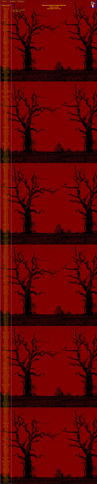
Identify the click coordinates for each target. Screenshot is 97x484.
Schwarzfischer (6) (6, 384)
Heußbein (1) (6, 160)
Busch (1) (6, 44)
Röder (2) (6, 347)
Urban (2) (6, 440)
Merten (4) (6, 263)
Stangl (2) (6, 411)
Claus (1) (6, 56)
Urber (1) (6, 441)
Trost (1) (6, 433)
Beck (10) (6, 22)
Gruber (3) (6, 130)
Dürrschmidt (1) (6, 77)
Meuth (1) (6, 268)
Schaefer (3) (5, 351)
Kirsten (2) (6, 192)
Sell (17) (6, 392)
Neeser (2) (6, 282)
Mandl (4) (6, 251)
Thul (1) (5, 428)
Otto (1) (5, 303)
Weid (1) (6, 455)
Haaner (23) (5, 141)
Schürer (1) (6, 389)
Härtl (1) (6, 173)
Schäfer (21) (5, 386)
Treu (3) (6, 430)
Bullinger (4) (5, 41)
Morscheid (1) (6, 275)
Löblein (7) (6, 248)
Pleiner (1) (6, 324)
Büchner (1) (5, 47)
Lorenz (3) (6, 245)
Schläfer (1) (5, 366)
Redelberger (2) (6, 333)
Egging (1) (6, 81)
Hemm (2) (6, 153)
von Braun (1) (6, 480)
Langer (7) (6, 227)
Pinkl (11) (6, 322)
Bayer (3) (6, 21)
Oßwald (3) (6, 304)
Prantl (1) (6, 328)
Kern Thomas (16, 11)
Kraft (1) (6, 210)
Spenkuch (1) (6, 403)
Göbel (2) (6, 136)
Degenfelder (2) (6, 65)
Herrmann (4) (6, 158)
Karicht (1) (6, 182)
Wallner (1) (6, 447)
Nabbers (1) (5, 281)
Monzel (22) (5, 273)
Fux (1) (5, 111)
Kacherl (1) (6, 181)
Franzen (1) (6, 107)
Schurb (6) (6, 381)
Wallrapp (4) (5, 449)
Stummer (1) (5, 419)
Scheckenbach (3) (5, 353)
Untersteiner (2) (6, 439)
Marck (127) (5, 253)
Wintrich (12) (6, 468)
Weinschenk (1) (6, 457)
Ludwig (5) (6, 246)
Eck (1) (5, 80)
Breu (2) (6, 33)
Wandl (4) (6, 451)
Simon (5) (6, 399)
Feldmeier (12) (6, 97)
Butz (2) (5, 45)
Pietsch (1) (6, 320)
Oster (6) (6, 300)
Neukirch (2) (5, 286)
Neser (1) (6, 284)
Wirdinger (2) (6, 469)
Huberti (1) (6, 169)
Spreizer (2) (5, 407)
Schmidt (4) (5, 372)
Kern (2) (6, 190)
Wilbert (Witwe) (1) (6, 461)
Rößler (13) (6, 348)
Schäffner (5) (5, 388)
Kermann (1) (5, 188)
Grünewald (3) (6, 133)
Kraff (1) (6, 209)
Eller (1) (6, 83)
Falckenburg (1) (6, 96)
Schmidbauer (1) (5, 370)
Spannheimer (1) (5, 402)
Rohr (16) (6, 342)
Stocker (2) (6, 416)
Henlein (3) (6, 155)
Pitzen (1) (6, 323)
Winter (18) (5, 467)
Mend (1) (6, 260)
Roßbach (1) (5, 345)
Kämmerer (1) (6, 224)
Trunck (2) (6, 434)
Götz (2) (6, 138)
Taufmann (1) (6, 423)
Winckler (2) (5, 463)
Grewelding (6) (6, 127)
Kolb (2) (6, 202)
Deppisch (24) (6, 69)
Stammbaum (21, 1)
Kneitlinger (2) (6, 197)
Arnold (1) (6, 11)
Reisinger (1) (6, 336)
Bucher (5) (6, 39)
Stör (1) (5, 421)
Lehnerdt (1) (5, 231)
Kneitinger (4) (6, 196)
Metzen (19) (5, 265)
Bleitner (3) (6, 27)
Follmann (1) (6, 103)
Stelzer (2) (6, 414)
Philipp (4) (6, 319)
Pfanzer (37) (5, 315)
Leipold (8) (6, 235)
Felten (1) (6, 98)
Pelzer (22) (6, 313)
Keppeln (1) (5, 187)
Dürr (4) (5, 76)
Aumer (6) (6, 12)
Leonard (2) (5, 236)
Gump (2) (6, 135)
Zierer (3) (6, 474)
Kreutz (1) (6, 214)
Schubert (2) (5, 380)
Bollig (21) (6, 28)
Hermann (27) (6, 157)
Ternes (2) (6, 424)
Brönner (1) (5, 37)
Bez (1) (5, 25)
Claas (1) (6, 54)
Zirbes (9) (6, 477)
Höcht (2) (6, 175)
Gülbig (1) (6, 140)
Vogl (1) (6, 445)
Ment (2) (6, 262)
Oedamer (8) (5, 293)
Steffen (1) (6, 412)
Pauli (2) (6, 309)
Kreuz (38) (6, 215)
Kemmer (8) (5, 186)
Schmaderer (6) (6, 367)
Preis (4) (6, 329)
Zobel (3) (6, 478)
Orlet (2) (6, 295)
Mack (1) (6, 249)
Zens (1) (6, 473)
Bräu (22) (6, 36)
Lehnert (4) (6, 232)
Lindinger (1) (6, 242)
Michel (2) (6, 269)
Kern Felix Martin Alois (19, 10)
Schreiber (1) (6, 379)
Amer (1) (6, 10)
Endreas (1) (6, 86)
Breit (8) (6, 32)
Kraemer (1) (5, 208)
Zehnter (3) (6, 472)
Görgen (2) (6, 137)
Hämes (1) (6, 171)
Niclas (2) (6, 290)
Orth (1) (5, 296)
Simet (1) (6, 397)
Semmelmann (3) (5, 394)
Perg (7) (5, 314)
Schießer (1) (5, 362)
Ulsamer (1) (5, 438)
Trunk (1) (6, 435)
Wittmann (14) (6, 471)
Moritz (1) (6, 274)
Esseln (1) (6, 93)
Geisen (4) (6, 115)
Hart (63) (6, 148)
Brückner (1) (5, 38)
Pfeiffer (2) (6, 317)
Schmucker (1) (6, 374)
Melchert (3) (5, 258)
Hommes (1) (5, 168)
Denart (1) (6, 67)
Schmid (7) (6, 369)
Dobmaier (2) (6, 71)
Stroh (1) (6, 418)
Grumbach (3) (6, 131)
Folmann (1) (5, 104)
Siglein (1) (6, 396)
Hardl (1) (6, 147)
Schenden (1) (6, 358)
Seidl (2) (6, 391)
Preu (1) (5, 330)
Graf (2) (5, 125)
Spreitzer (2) (5, 406)
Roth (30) (6, 344)
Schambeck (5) (6, 352)
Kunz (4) (6, 223)
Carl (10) (6, 49)
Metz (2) (6, 264)
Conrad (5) (6, 60)
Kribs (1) (6, 218)
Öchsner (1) (5, 482)
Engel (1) (6, 88)
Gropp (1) (6, 129)
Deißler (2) (6, 66)
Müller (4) (6, 278)
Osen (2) (6, 297)
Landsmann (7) (6, 226)
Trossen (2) (6, 432)
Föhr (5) (5, 113)
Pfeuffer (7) (5, 318)
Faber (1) (6, 94)
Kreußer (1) (5, 216)
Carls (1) (6, 50)
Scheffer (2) (5, 355)
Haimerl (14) (5, 144)
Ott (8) (6, 302)
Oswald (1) (6, 301)
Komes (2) (6, 205)
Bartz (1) (6, 19)
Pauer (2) (6, 308)
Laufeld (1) (6, 230)
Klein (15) (6, 193)
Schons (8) (6, 378)
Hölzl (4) (6, 176)
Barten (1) (6, 15)
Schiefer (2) (5, 361)
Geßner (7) (6, 119)
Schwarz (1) (5, 383)
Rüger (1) (6, 350)
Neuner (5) (6, 287)
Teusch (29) (5, 425)
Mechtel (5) (5, 257)
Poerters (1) (5, 325)
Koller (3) (6, 204)
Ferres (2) (6, 99)
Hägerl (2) (6, 170)
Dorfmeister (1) (6, 72)
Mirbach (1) (5, 270)
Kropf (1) (6, 220)
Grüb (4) (6, 132)
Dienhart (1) (5, 70)
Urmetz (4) (6, 443)
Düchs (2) (6, 74)
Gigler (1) (6, 120)
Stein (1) (6, 413)
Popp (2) (6, 326)
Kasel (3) (6, 183)
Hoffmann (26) (6, 166)
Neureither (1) (6, 289)
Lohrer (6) (6, 243)
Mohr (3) (6, 271)
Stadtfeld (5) (5, 408)
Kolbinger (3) (6, 203)
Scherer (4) (6, 359)
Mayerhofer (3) (6, 256)
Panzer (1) (6, 307)
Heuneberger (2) (6, 159)
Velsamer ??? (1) (5, 444)
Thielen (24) (5, 427)
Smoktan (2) (5, 400)
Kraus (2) (6, 212)
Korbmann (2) (6, 207)
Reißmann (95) (6, 337)
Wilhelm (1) (5, 462)
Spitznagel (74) (6, 405)
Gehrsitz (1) (5, 114)
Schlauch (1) (5, 364)
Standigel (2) (5, 410)
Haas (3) (6, 142)
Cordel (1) (6, 61)
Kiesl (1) (6, 191)
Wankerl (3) (5, 452)
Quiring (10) (5, 331)
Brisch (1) (6, 34)
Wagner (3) (6, 446)
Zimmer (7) (6, 476)
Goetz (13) (6, 124)
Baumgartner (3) (5, 20)
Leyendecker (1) (6, 240)
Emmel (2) (6, 85)
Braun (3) (6, 31)
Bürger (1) (6, 48)
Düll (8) (5, 75)
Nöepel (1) (6, 291)
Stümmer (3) (5, 422)
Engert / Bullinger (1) (5, 91)
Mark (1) (6, 254)
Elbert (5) (6, 82)
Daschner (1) (5, 63)
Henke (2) (6, 154)
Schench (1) (5, 357)
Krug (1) (6, 221)
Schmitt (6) (6, 373)
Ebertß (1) (6, 78)
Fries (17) (6, 109)
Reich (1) (6, 334)
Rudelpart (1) (6, 346)
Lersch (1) (6, 237)
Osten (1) (6, 298)
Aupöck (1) (6, 14)
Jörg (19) (6, 179)
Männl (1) (6, 276)
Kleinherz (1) (6, 194)
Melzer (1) (6, 259)
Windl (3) (6, 466)
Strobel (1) (6, 417)
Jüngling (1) (5, 180)
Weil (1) (6, 456)
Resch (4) (6, 340)
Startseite (4, 1)
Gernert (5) (6, 116)
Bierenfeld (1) (6, 26)
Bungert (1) (6, 43)
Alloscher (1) (6, 9)
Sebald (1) (6, 390)
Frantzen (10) (6, 105)
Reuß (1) (6, 341)
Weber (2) (6, 454)
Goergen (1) (5, 122)
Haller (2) (6, 146)
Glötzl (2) (6, 121)
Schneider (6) (6, 375)
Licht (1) (6, 241)
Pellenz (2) (6, 312)
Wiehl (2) (6, 460)
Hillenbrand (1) (6, 164)
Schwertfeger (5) (5, 385)
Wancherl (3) (6, 450)
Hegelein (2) (5, 151)
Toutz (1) (6, 429)
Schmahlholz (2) (5, 368)
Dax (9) (5, 64)
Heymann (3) (6, 162)
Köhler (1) (6, 225)
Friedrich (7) (5, 108)
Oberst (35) (6, 292)
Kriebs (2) (6, 219)
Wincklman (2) (6, 465)
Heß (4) (5, 163)
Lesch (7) (6, 238)
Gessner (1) (6, 118)
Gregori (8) (6, 126)
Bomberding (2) (6, 30)
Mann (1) (6, 252)
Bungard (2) (5, 42)
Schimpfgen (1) (6, 363)
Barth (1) (6, 16)
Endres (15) (5, 87)
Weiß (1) (6, 458)
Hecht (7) (6, 149)
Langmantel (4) (6, 229)
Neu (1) (5, 285)
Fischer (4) (6, 100)
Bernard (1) (6, 23)
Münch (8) (6, 279)
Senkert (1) (6, 395)
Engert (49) (6, 89)
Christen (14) (6, 52)
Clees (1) (6, 58)
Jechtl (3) (6, 177)
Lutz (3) (5, 247)
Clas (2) (5, 55)
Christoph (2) (6, 53)
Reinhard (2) (5, 335)
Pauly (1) (6, 311)
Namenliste (12, 1)
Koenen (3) (6, 198)
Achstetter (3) (6, 8)
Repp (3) (6, 339)
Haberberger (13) (5, 143)
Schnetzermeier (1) (6, 377)
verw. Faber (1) (6, 479)
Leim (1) (6, 234)
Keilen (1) (6, 185)
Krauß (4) (6, 213)
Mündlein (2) (6, 280)
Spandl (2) (6, 401)
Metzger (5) (5, 267)
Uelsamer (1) (6, 436)
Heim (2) (6, 152)
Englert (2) (6, 92)
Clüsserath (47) (6, 59)
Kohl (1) (6, 199)
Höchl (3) (6, 174)
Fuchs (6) (6, 110)
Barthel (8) (6, 17)
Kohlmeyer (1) (6, 201)
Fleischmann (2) (6, 102)
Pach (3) (6, 306)
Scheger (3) (6, 356)
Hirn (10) (6, 165)
